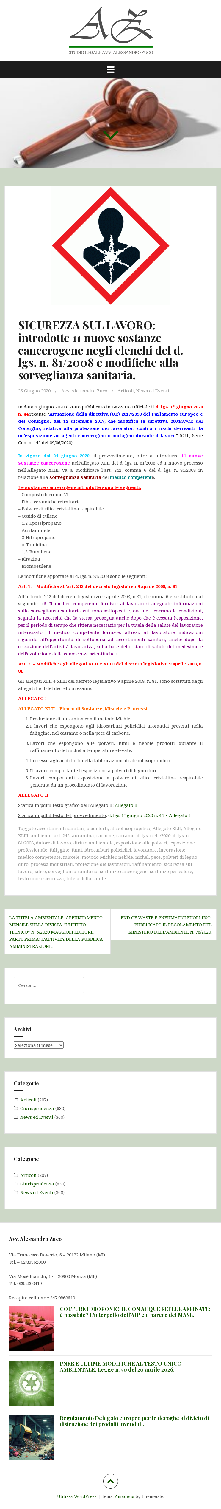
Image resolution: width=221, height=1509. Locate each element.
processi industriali (52, 864)
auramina (83, 835)
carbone (105, 835)
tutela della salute (86, 878)
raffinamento (147, 864)
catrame (125, 835)
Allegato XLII (167, 828)
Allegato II (126, 805)
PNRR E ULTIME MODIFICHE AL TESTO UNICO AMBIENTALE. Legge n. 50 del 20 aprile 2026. (121, 1366)
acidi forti (97, 828)
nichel (142, 857)
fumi (77, 850)
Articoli (125, 391)
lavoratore (145, 850)
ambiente (41, 835)
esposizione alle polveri (141, 843)
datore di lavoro (53, 843)
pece (156, 857)
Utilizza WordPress (77, 1496)
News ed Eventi (152, 391)
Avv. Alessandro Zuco (84, 391)
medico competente (39, 857)
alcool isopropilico (130, 828)
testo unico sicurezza (41, 878)
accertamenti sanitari (60, 828)
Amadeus (124, 1496)
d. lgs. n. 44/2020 (153, 835)
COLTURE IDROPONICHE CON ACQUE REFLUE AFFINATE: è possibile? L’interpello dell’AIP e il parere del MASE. (135, 1311)
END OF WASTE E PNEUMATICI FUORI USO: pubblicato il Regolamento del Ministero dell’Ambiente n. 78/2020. (166, 924)
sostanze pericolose (171, 871)
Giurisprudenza (37, 1108)
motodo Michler (99, 857)
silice (40, 871)
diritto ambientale (93, 843)
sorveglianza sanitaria (73, 871)
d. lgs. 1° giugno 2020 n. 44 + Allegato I (149, 815)
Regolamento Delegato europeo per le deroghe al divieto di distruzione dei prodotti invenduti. (134, 1421)
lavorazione (172, 850)
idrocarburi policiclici (107, 850)
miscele (71, 857)
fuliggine (59, 850)
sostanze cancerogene (124, 871)
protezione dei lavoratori (102, 864)
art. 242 (62, 835)
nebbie (125, 857)
